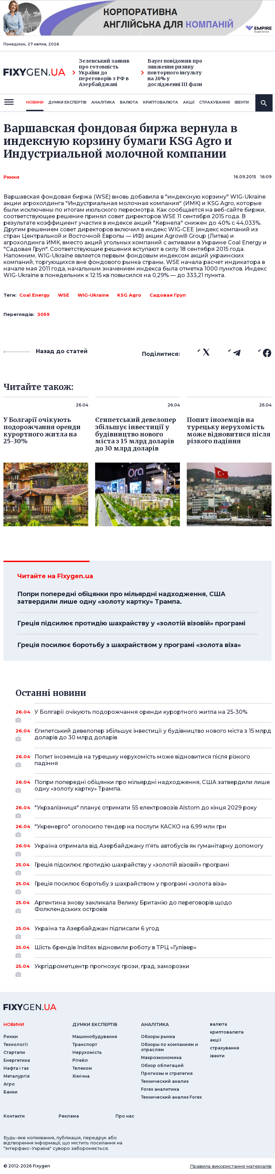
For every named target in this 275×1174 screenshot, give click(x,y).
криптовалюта (160, 102)
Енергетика (16, 1060)
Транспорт (84, 1044)
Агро (9, 1084)
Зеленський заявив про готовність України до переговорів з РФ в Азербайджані (101, 72)
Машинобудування (94, 1036)
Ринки (11, 177)
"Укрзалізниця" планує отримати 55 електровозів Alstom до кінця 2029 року (145, 810)
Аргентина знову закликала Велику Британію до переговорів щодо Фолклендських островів (143, 906)
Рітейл (80, 1060)
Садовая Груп (168, 295)
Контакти (14, 1116)
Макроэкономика (161, 1057)
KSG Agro (129, 295)
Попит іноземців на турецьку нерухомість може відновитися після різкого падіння (143, 760)
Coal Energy (34, 295)
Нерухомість (87, 1052)
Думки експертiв (67, 102)
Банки (10, 1091)
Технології (15, 1044)
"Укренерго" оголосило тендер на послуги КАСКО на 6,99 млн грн (143, 829)
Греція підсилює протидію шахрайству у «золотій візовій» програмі (131, 623)
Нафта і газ (16, 1068)
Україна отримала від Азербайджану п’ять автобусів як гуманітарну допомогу (148, 848)
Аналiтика (103, 102)
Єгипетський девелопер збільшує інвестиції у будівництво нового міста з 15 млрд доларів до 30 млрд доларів (152, 735)
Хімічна (81, 1076)
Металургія (16, 1076)
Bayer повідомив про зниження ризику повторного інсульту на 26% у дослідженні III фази (171, 72)
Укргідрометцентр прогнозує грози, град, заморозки (143, 969)
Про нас (124, 1116)
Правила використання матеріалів (231, 1166)
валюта (129, 102)
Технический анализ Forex (171, 1097)
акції (188, 102)
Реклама (69, 1116)
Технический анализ (165, 1081)
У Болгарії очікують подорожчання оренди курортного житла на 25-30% (143, 714)
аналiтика (155, 1024)
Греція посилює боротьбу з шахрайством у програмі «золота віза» (129, 645)
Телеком (82, 1068)
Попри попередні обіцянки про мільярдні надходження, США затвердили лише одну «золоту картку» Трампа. (121, 597)
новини (34, 102)
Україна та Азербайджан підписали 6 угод (143, 931)
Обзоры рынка (158, 1036)
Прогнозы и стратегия (167, 1073)
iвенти (242, 102)
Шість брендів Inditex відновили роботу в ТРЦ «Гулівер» (143, 950)
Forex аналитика (160, 1089)
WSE (63, 295)
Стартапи (14, 1052)
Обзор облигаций (162, 1065)
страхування (214, 102)
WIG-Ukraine (93, 295)
